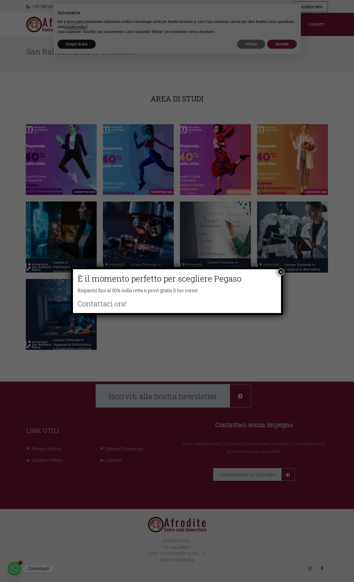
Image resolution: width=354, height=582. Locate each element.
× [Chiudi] (281, 271)
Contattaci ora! (102, 303)
